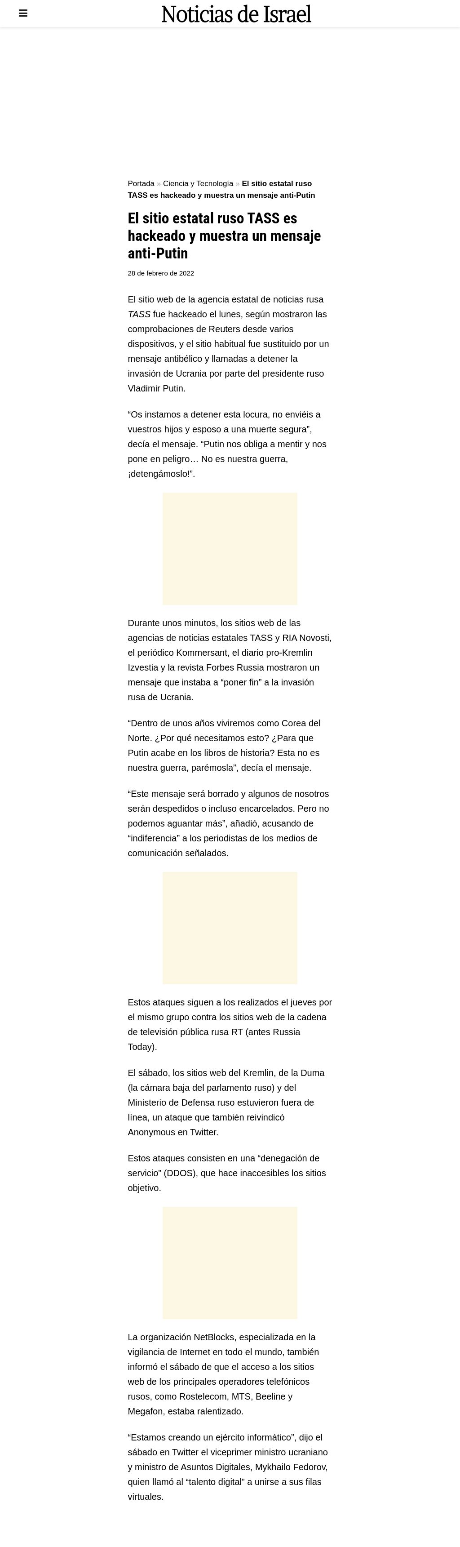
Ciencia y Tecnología (198, 183)
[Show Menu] (23, 13)
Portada (141, 183)
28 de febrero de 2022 (161, 273)
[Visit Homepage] (236, 13)
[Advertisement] (230, 103)
